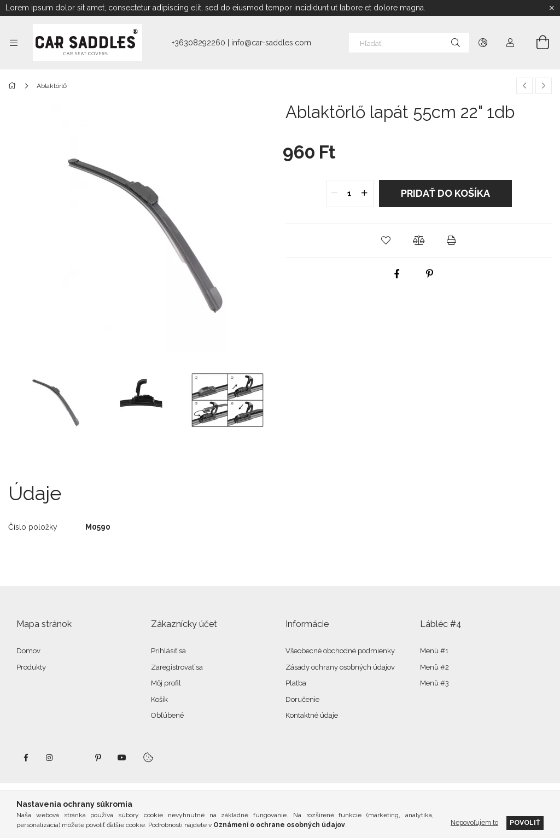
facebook (25, 757)
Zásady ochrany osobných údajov (340, 667)
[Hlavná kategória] (14, 86)
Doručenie (302, 699)
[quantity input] (350, 193)
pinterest (98, 757)
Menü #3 (434, 683)
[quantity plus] (365, 193)
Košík (159, 699)
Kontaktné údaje (311, 715)
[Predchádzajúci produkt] (524, 86)
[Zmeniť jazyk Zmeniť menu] (483, 42)
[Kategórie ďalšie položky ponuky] (13, 42)
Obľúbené (167, 715)
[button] (386, 240)
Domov (28, 651)
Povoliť (525, 822)
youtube (122, 757)
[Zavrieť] (552, 8)
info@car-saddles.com (271, 42)
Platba (295, 683)
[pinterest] (429, 274)
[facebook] (396, 274)
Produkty (31, 667)
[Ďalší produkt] (543, 86)
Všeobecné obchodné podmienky (340, 651)
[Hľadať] (409, 42)
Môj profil (166, 683)
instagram (49, 757)
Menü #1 (434, 651)
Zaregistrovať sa (177, 667)
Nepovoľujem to (474, 822)
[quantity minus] (334, 193)
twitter (74, 757)
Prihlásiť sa (168, 651)
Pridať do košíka (445, 193)
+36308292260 (198, 42)
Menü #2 (434, 667)
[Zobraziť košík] (536, 42)
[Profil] (510, 42)
